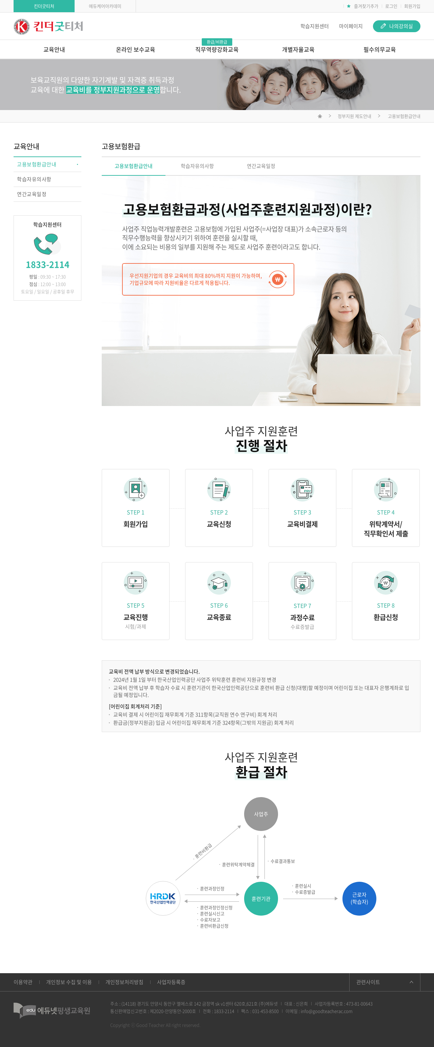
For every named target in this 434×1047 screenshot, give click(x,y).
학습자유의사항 (34, 179)
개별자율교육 (298, 49)
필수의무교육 (379, 49)
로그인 (391, 6)
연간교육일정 (31, 194)
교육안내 (54, 49)
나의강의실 (397, 26)
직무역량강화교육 (217, 47)
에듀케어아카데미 (105, 6)
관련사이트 (368, 982)
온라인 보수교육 (135, 49)
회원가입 (412, 6)
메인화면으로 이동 (320, 117)
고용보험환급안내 (36, 164)
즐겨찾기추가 (362, 6)
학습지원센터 (314, 26)
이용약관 (23, 982)
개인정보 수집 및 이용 (69, 982)
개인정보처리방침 (124, 982)
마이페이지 (351, 26)
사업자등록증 (171, 982)
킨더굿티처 (44, 6)
